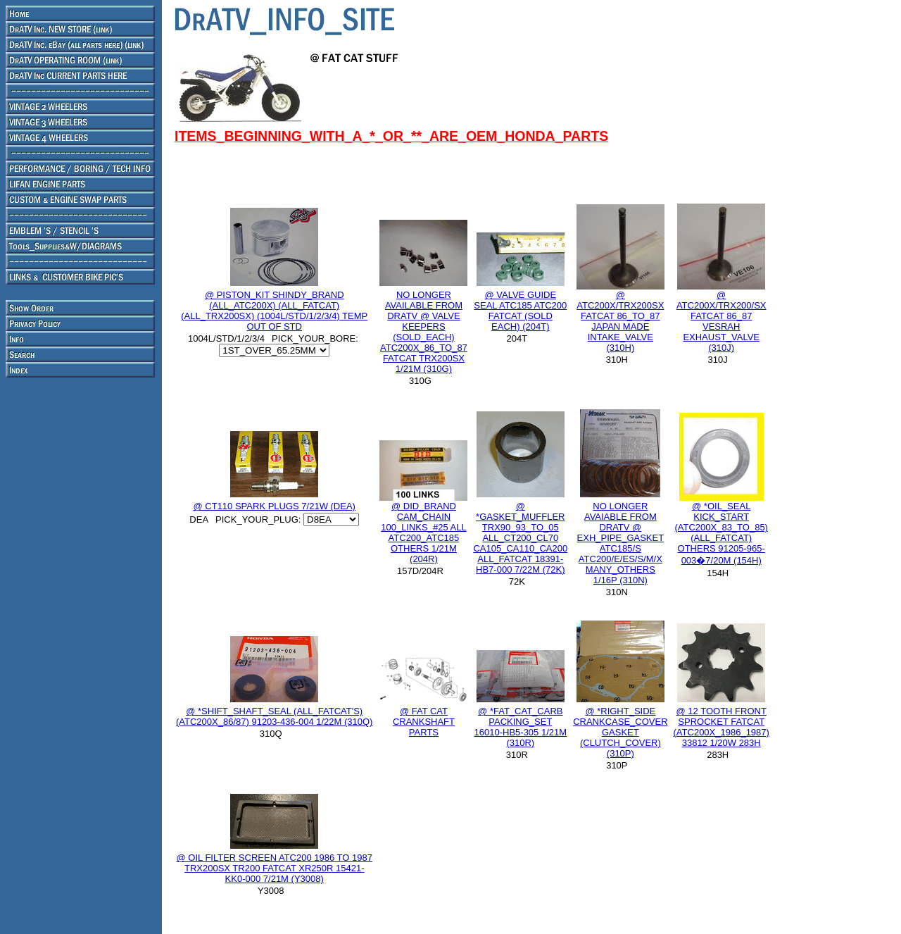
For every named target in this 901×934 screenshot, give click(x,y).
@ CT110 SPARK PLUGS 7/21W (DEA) (274, 506)
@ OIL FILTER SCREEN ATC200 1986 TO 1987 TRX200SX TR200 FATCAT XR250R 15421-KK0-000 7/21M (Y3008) (274, 868)
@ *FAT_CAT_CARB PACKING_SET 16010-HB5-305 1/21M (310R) (520, 727)
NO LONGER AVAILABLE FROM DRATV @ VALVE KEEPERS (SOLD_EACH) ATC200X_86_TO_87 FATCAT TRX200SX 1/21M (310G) (423, 331)
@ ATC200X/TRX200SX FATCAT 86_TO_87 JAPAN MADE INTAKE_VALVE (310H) (620, 321)
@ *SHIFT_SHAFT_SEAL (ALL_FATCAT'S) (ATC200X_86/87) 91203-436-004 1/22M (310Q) (274, 716)
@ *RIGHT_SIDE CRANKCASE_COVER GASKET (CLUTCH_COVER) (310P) (620, 732)
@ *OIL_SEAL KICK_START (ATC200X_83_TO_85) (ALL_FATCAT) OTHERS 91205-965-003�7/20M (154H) (720, 533)
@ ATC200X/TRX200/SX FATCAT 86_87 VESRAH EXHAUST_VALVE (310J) (721, 321)
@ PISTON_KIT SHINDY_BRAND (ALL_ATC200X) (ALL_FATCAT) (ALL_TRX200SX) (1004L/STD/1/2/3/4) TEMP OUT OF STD (274, 310)
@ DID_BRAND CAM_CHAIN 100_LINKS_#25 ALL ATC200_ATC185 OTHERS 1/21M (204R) (423, 532)
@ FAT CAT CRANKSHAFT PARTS (424, 721)
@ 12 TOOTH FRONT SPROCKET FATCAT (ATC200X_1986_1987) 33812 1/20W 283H (721, 727)
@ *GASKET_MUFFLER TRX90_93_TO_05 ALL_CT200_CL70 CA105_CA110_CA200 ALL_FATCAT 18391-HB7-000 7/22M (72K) (520, 538)
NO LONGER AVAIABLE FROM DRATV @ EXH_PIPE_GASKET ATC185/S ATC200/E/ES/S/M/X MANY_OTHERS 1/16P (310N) (620, 543)
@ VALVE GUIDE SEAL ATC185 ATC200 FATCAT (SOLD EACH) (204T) (520, 310)
